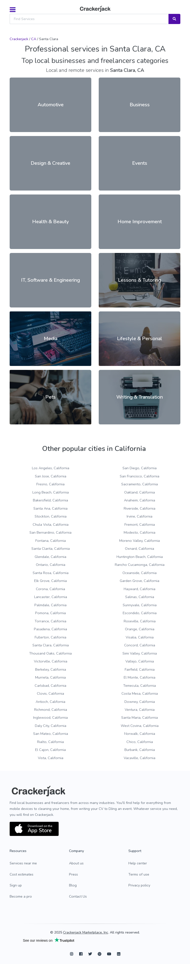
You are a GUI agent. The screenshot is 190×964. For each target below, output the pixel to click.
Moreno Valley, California (139, 540)
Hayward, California (139, 588)
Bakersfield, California (50, 500)
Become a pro (21, 896)
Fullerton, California (50, 637)
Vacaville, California (139, 757)
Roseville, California (140, 621)
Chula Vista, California (51, 524)
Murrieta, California (50, 677)
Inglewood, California (50, 717)
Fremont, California (139, 524)
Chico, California (139, 741)
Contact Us (78, 896)
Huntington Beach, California (140, 556)
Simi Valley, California (139, 653)
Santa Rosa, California (51, 572)
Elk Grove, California (50, 580)
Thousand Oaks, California (50, 653)
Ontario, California (50, 564)
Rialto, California (50, 741)
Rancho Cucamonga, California (140, 564)
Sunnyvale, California (140, 605)
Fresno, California (50, 484)
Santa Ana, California (50, 508)
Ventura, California (140, 709)
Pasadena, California (50, 629)
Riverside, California (139, 508)
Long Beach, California (50, 492)
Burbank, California (139, 749)
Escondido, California (140, 612)
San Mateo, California (50, 733)
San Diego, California (139, 468)
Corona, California (50, 588)
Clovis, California (50, 693)
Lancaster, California (50, 596)
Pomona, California (50, 612)
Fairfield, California (140, 669)
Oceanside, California (139, 572)
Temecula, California (139, 685)
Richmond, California (50, 709)
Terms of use (138, 874)
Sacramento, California (139, 484)
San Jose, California (50, 476)
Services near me (23, 863)
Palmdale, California (50, 605)
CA (33, 38)
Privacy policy (139, 885)
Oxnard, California (139, 548)
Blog (73, 885)
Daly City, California (50, 725)
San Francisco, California (139, 476)
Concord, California (139, 645)
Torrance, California (50, 621)
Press (73, 874)
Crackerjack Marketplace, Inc (85, 932)
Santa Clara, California (50, 645)
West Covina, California (140, 725)
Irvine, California (139, 516)
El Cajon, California (50, 749)
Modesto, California (139, 532)
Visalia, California (140, 637)
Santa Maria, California (139, 717)
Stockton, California (51, 516)
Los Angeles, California (50, 468)
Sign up (16, 885)
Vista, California (50, 757)
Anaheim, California (139, 500)
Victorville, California (50, 661)
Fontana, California (50, 540)
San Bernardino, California (50, 532)
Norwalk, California (139, 733)
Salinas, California (139, 596)
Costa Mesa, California (139, 693)
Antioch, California (50, 701)
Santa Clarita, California (50, 548)
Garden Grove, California (139, 580)
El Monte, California (139, 677)
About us (76, 863)
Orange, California (139, 629)
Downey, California (139, 701)
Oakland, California (139, 492)
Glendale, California (50, 556)
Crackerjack (19, 38)
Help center (137, 863)
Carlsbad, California (50, 685)
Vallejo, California (139, 661)
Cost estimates (21, 874)
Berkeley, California (50, 669)
